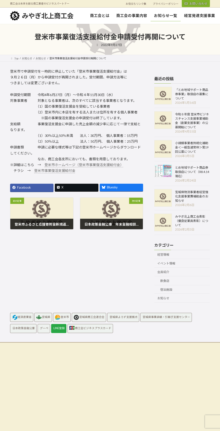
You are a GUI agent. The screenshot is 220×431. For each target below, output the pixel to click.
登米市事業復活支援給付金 (54, 170)
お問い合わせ (196, 3)
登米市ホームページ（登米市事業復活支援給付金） (84, 165)
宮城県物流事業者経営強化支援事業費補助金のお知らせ (191, 196)
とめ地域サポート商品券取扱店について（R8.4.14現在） (192, 172)
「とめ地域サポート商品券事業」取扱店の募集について (191, 94)
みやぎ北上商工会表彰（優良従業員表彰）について (191, 221)
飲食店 (164, 281)
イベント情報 (166, 263)
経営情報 (163, 254)
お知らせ (163, 298)
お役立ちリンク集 (136, 3)
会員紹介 (163, 272)
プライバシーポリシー (166, 3)
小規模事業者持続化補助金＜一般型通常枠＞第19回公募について (192, 147)
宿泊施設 (166, 289)
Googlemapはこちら (26, 411)
